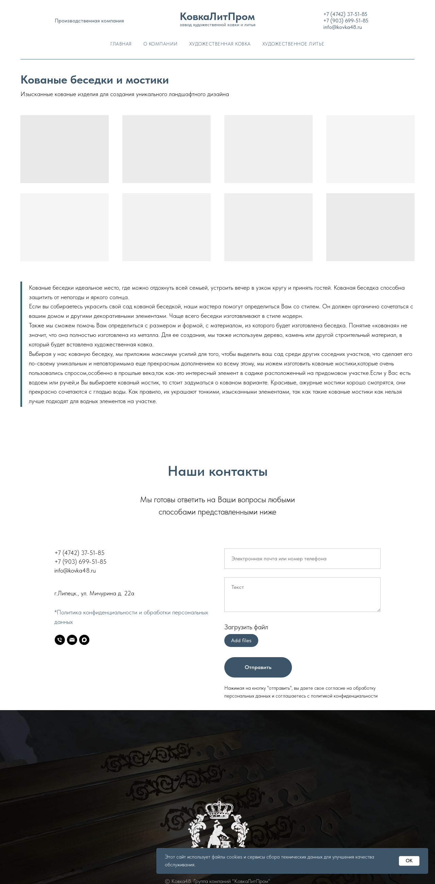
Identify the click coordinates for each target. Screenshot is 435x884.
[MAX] (84, 640)
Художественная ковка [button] (220, 44)
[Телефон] (60, 640)
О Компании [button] (160, 44)
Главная (121, 44)
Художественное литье (293, 44)
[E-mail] (72, 640)
